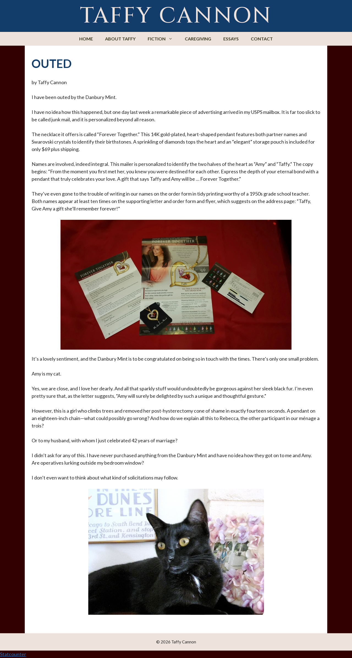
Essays (231, 38)
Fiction (163, 39)
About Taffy (120, 38)
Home (86, 38)
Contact (262, 38)
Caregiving (198, 38)
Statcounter (13, 654)
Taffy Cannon (176, 16)
